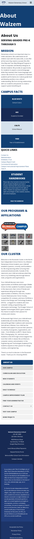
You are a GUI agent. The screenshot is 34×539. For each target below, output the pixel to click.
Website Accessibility (16, 538)
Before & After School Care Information (17, 455)
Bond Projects (9, 417)
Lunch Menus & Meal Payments (17, 448)
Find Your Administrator (13, 401)
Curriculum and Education (14, 373)
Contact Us (4, 155)
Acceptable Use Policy (16, 527)
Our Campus (8, 368)
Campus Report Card (8, 162)
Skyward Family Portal (17, 452)
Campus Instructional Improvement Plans (15, 166)
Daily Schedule (9, 390)
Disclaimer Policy (16, 530)
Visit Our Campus (10, 412)
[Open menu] (31, 3)
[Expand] (31, 406)
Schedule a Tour (6, 160)
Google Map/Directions (17, 444)
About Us (7, 362)
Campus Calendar (17, 459)
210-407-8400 (17, 434)
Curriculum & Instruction (9, 164)
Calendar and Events (11, 384)
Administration (6, 157)
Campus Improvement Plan (14, 395)
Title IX (3, 169)
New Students (9, 379)
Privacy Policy (16, 534)
